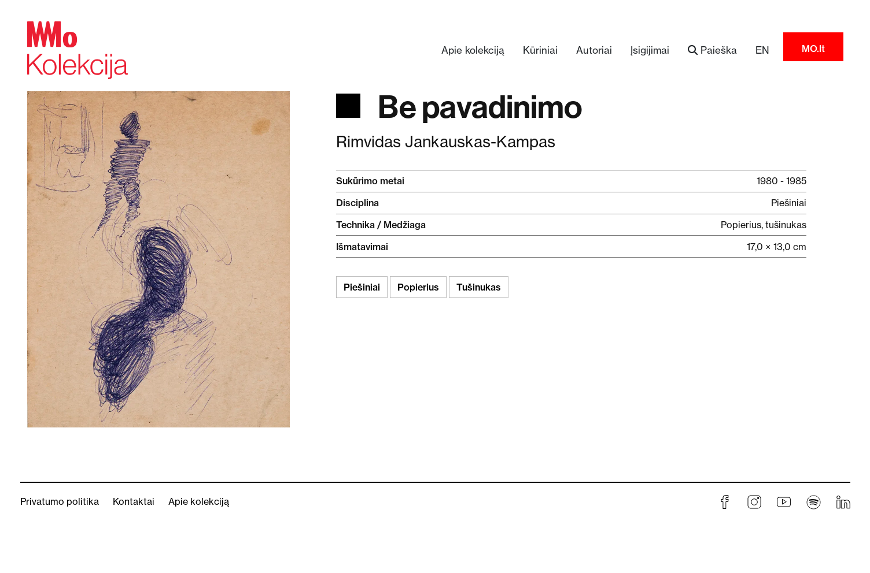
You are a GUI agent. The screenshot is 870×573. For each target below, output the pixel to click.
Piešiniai (362, 287)
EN (762, 50)
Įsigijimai (650, 50)
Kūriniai (540, 50)
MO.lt (813, 48)
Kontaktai (133, 501)
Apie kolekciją (472, 50)
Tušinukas (478, 287)
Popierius (418, 287)
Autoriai (594, 50)
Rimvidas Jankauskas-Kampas (445, 141)
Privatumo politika (59, 501)
